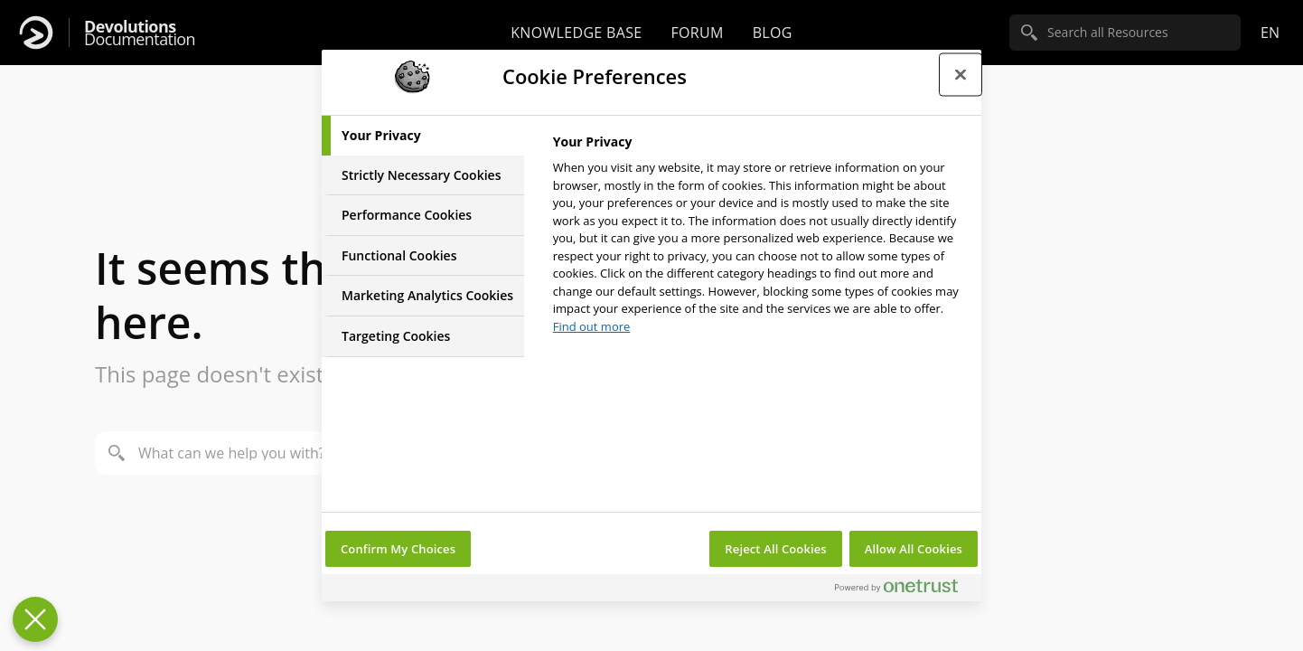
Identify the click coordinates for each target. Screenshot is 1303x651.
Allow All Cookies (913, 549)
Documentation (139, 33)
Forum (696, 33)
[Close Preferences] (35, 619)
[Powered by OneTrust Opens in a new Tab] (903, 590)
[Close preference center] (960, 74)
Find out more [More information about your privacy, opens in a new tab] (592, 326)
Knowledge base (576, 33)
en (1270, 32)
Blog (772, 33)
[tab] (423, 136)
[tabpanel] (759, 239)
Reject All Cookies (775, 549)
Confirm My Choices (398, 549)
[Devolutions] (36, 32)
